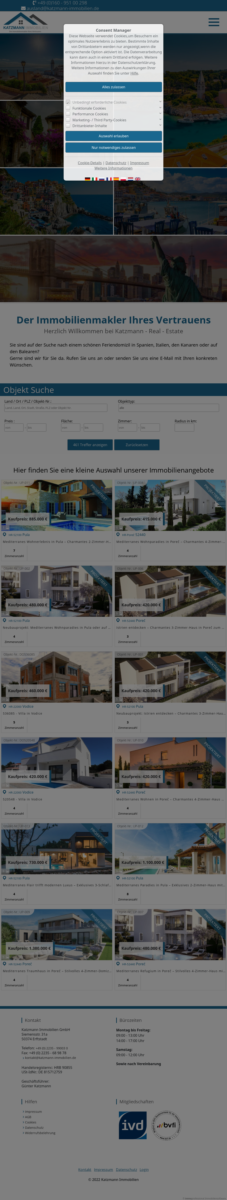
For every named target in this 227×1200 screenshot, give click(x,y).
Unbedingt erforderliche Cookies (99, 102)
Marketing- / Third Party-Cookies (99, 120)
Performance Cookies (90, 114)
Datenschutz (116, 162)
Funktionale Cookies (89, 108)
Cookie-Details (90, 162)
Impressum (139, 162)
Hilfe (134, 73)
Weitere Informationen (113, 168)
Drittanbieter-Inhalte (89, 125)
